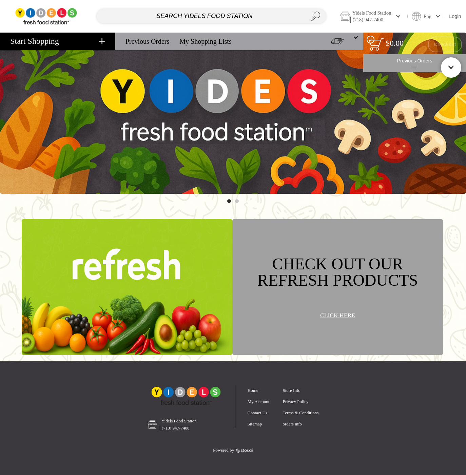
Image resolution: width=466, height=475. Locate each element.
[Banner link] (233, 113)
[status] (376, 44)
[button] (372, 16)
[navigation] (57, 41)
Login (455, 16)
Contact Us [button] (257, 412)
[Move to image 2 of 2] (237, 201)
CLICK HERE (337, 315)
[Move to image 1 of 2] (229, 201)
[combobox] (211, 16)
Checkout (445, 44)
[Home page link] (46, 16)
